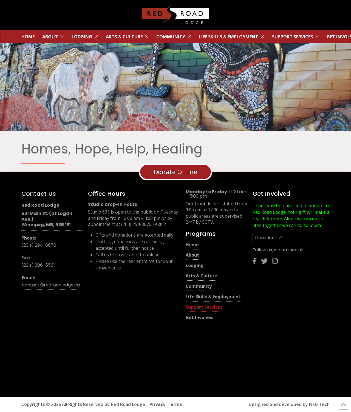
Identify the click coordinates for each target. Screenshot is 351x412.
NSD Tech (319, 404)
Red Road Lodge (128, 404)
